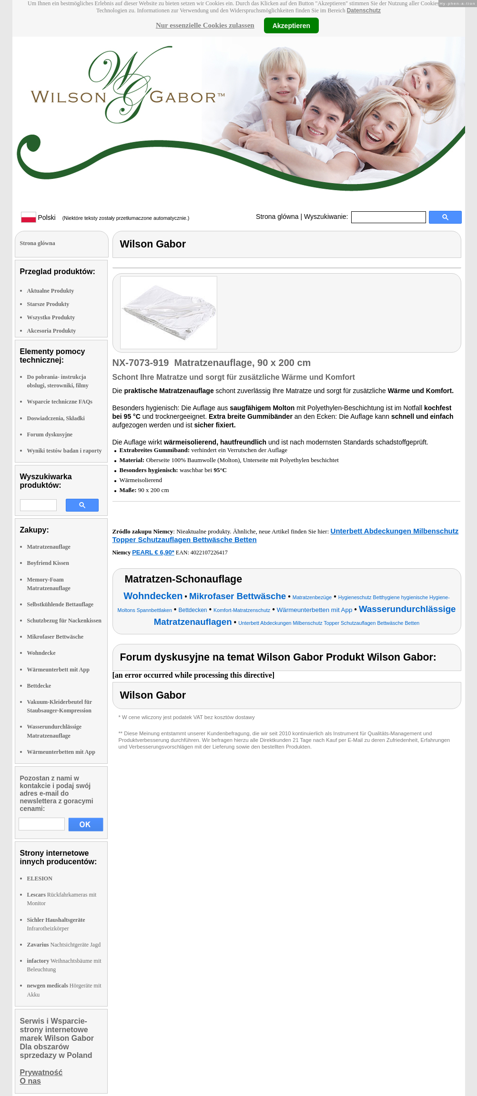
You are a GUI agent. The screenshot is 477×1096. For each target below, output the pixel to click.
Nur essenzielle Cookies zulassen (205, 25)
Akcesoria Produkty (51, 330)
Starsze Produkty (48, 304)
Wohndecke (41, 653)
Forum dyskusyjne (50, 434)
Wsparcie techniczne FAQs (60, 401)
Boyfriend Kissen (48, 563)
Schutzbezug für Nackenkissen (64, 620)
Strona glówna (277, 216)
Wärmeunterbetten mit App (61, 752)
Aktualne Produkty (50, 290)
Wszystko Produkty (51, 317)
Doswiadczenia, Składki (56, 418)
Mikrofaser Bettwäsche (55, 636)
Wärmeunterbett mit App (58, 669)
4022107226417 (209, 552)
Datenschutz (364, 10)
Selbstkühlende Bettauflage (60, 604)
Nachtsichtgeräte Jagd (64, 944)
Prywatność (41, 1072)
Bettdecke (39, 685)
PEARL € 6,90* (153, 552)
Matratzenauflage (49, 546)
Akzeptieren (291, 25)
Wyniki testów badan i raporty (64, 450)
